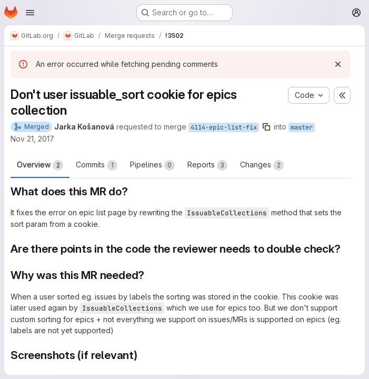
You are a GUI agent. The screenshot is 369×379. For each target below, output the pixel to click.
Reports (207, 165)
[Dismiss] (338, 64)
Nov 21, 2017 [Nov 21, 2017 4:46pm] (32, 138)
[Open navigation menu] (30, 12)
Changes (262, 165)
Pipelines (152, 165)
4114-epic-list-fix (224, 127)
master (302, 127)
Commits (96, 165)
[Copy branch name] (266, 127)
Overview (40, 165)
